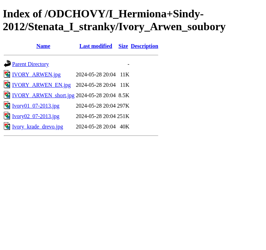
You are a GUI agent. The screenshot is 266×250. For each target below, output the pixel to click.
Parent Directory (30, 64)
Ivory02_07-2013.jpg (35, 116)
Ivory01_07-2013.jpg (35, 106)
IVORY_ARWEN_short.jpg (43, 95)
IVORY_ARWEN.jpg (36, 74)
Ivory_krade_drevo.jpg (37, 127)
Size (123, 46)
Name (43, 46)
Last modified (95, 46)
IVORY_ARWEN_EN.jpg (41, 85)
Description (144, 46)
